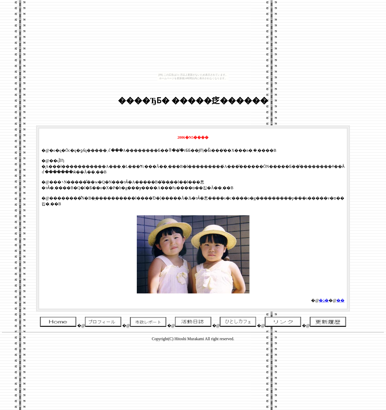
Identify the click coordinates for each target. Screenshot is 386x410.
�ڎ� (324, 300)
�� (340, 300)
